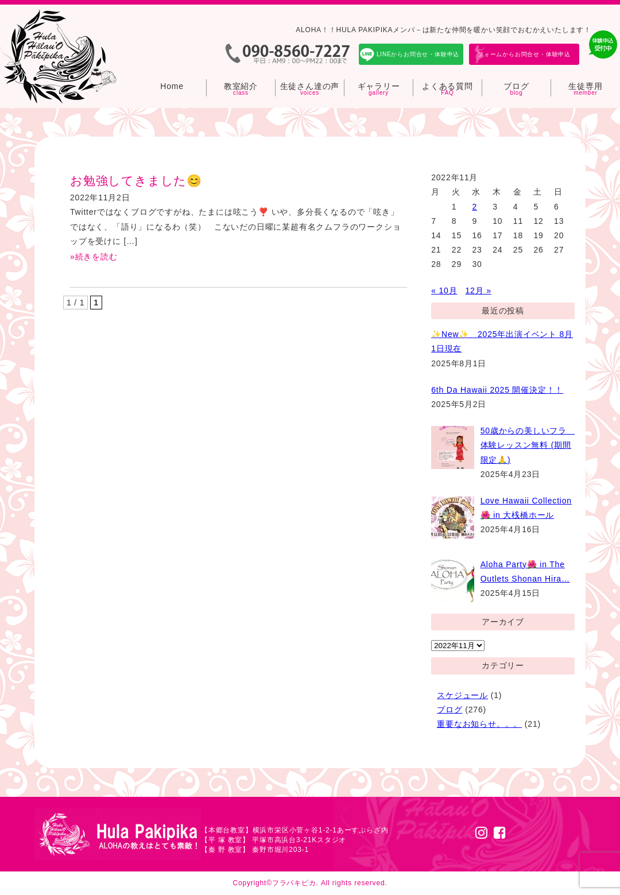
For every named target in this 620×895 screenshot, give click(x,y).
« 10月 (444, 290)
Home (172, 86)
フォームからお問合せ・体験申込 (524, 54)
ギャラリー (379, 86)
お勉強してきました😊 (136, 180)
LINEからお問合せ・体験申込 (418, 54)
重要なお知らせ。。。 (479, 724)
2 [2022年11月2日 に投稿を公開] (474, 206)
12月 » (478, 290)
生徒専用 (585, 86)
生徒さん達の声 (310, 86)
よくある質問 (447, 86)
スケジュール (462, 695)
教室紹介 (241, 86)
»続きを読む (94, 256)
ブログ (516, 86)
